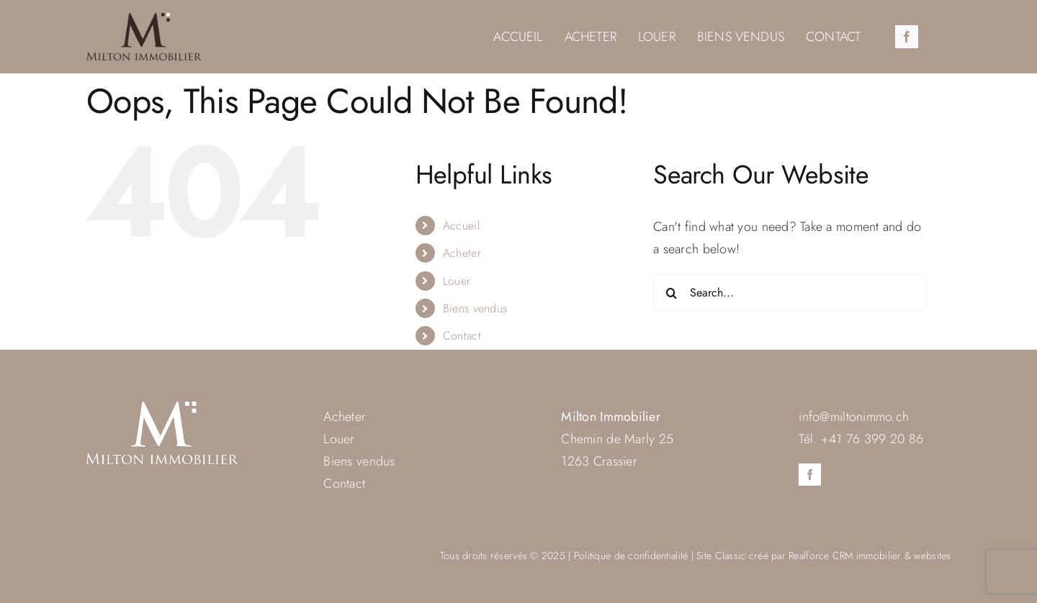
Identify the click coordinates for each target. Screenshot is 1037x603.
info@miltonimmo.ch (854, 416)
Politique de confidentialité (631, 555)
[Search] (671, 293)
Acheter (462, 253)
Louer (456, 281)
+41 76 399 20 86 (872, 439)
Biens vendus (475, 308)
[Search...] (790, 293)
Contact (462, 335)
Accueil (461, 225)
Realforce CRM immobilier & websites (870, 555)
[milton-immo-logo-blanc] (162, 408)
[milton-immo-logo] (144, 19)
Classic (730, 555)
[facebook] (906, 36)
